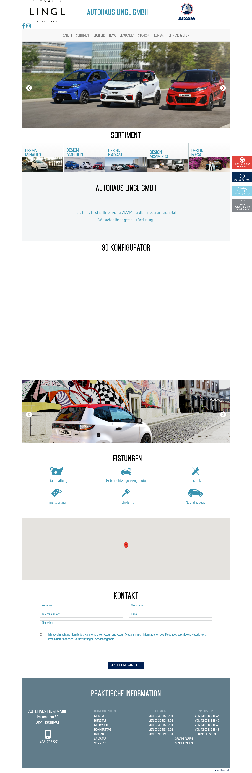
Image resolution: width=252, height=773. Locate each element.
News (112, 35)
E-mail (134, 614)
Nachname (137, 605)
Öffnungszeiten (178, 35)
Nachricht (47, 623)
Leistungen (127, 35)
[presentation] (126, 652)
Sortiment (83, 35)
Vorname (47, 605)
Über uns (99, 35)
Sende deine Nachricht (126, 665)
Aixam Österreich (222, 770)
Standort (144, 35)
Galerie (67, 35)
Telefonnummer (51, 614)
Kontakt (159, 35)
